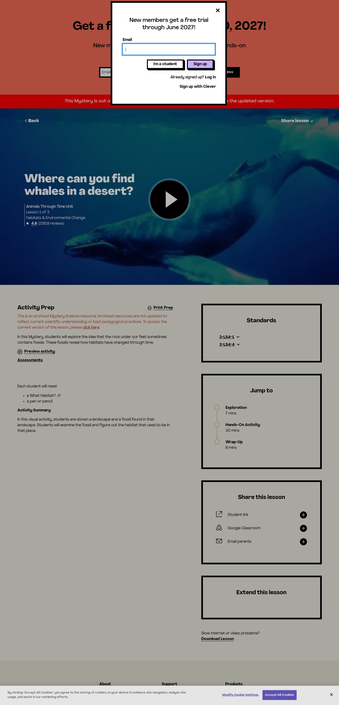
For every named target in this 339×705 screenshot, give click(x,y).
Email (127, 40)
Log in (210, 77)
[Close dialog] (218, 10)
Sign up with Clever (198, 87)
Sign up (200, 64)
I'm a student (165, 64)
